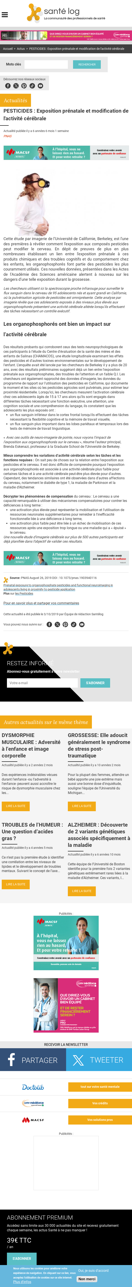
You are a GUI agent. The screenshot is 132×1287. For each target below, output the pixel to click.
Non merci (86, 1279)
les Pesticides (24, 593)
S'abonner (95, 683)
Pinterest (24, 85)
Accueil (8, 49)
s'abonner (22, 1259)
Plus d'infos (22, 1282)
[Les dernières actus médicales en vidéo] (66, 1189)
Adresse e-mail (19, 676)
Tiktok (32, 85)
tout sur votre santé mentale (100, 1087)
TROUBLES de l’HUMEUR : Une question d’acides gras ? (32, 831)
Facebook (8, 85)
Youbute (40, 85)
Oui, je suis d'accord (93, 1271)
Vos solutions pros (100, 1120)
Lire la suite (15, 806)
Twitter (16, 85)
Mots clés (13, 64)
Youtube (82, 624)
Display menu (5, 14)
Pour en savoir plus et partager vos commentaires (41, 603)
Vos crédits (100, 1103)
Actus (21, 49)
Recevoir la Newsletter (66, 1045)
